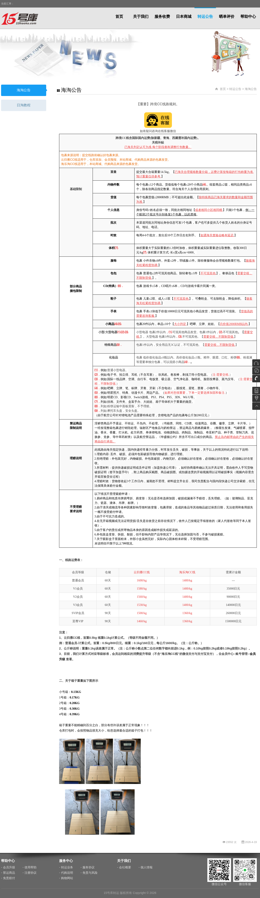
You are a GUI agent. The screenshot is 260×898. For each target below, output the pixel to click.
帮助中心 (248, 16)
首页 (119, 16)
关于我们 (140, 16)
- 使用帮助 (30, 867)
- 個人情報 (146, 867)
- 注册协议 (30, 872)
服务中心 (66, 861)
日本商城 (183, 16)
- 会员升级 (8, 867)
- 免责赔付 (8, 878)
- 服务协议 (88, 867)
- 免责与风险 (89, 872)
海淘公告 (24, 90)
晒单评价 (226, 16)
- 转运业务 (66, 867)
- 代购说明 (66, 872)
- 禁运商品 (8, 872)
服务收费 (162, 16)
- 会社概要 (124, 867)
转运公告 (205, 16)
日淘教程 (24, 105)
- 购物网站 (66, 878)
